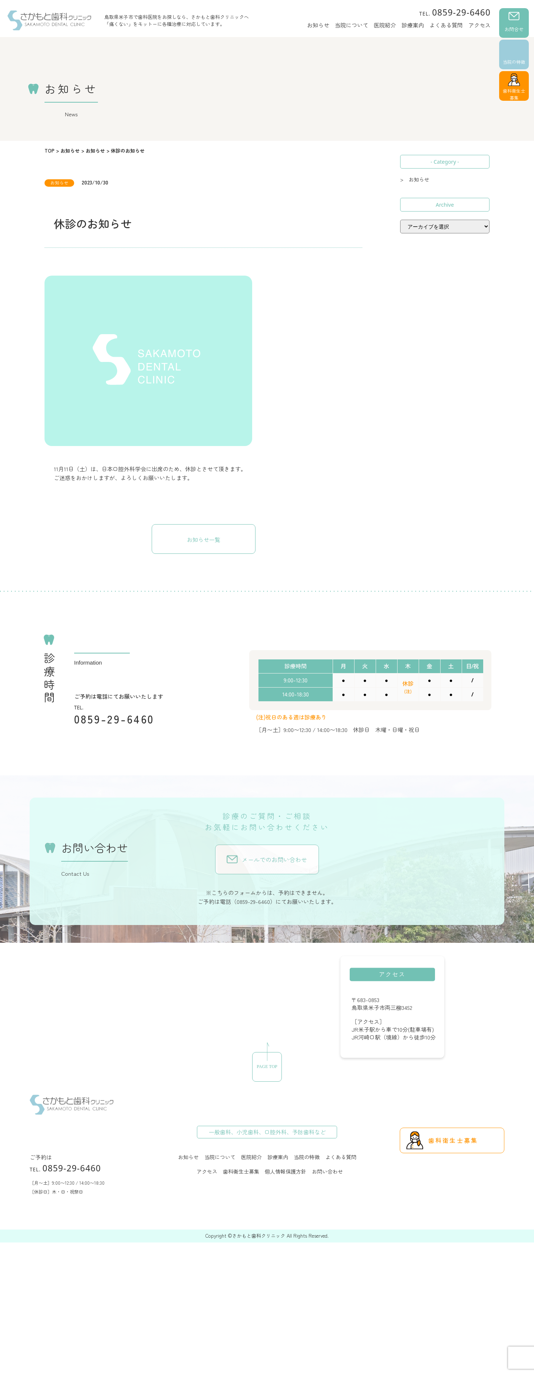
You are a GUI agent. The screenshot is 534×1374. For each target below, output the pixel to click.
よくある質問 (446, 25)
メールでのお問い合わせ (274, 859)
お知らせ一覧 (203, 539)
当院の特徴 (514, 62)
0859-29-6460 (455, 12)
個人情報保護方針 (285, 1171)
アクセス (479, 25)
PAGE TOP (267, 1066)
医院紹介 (385, 25)
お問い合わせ (327, 1171)
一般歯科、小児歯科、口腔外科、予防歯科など (267, 1132)
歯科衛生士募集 (514, 94)
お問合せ (514, 29)
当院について (351, 25)
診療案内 (413, 25)
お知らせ (318, 25)
